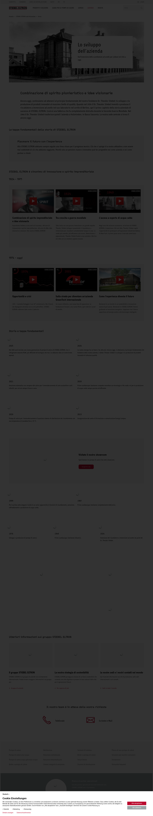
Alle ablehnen (136, 808)
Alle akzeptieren (137, 803)
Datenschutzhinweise (24, 812)
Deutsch (6, 794)
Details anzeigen (8, 812)
